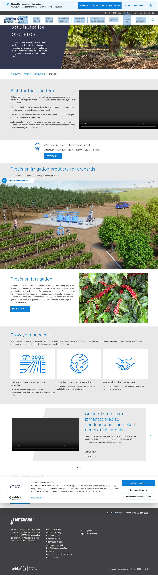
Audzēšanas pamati (54, 545)
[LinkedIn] (118, 13)
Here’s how (18, 308)
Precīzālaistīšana (9, 19)
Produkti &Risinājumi (22, 19)
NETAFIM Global (141, 513)
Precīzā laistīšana (53, 529)
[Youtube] (113, 13)
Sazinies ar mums (134, 13)
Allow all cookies (138, 555)
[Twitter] (109, 13)
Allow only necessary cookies (138, 569)
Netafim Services (46, 19)
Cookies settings (138, 562)
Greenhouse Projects (60, 19)
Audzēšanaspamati (75, 19)
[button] (77, 467)
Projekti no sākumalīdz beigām (124, 19)
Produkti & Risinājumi (55, 533)
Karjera (147, 13)
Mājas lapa (15, 74)
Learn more (18, 501)
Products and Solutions (34, 74)
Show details (36, 570)
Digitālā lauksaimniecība (56, 548)
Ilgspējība (108, 19)
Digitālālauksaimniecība (92, 19)
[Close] (150, 5)
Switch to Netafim (98, 5)
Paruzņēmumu (141, 19)
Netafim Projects (34, 19)
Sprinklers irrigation (89, 534)
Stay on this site (134, 5)
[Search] (152, 19)
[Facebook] (105, 13)
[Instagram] (122, 13)
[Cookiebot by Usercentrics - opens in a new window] (15, 570)
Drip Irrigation (86, 531)
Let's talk (51, 156)
